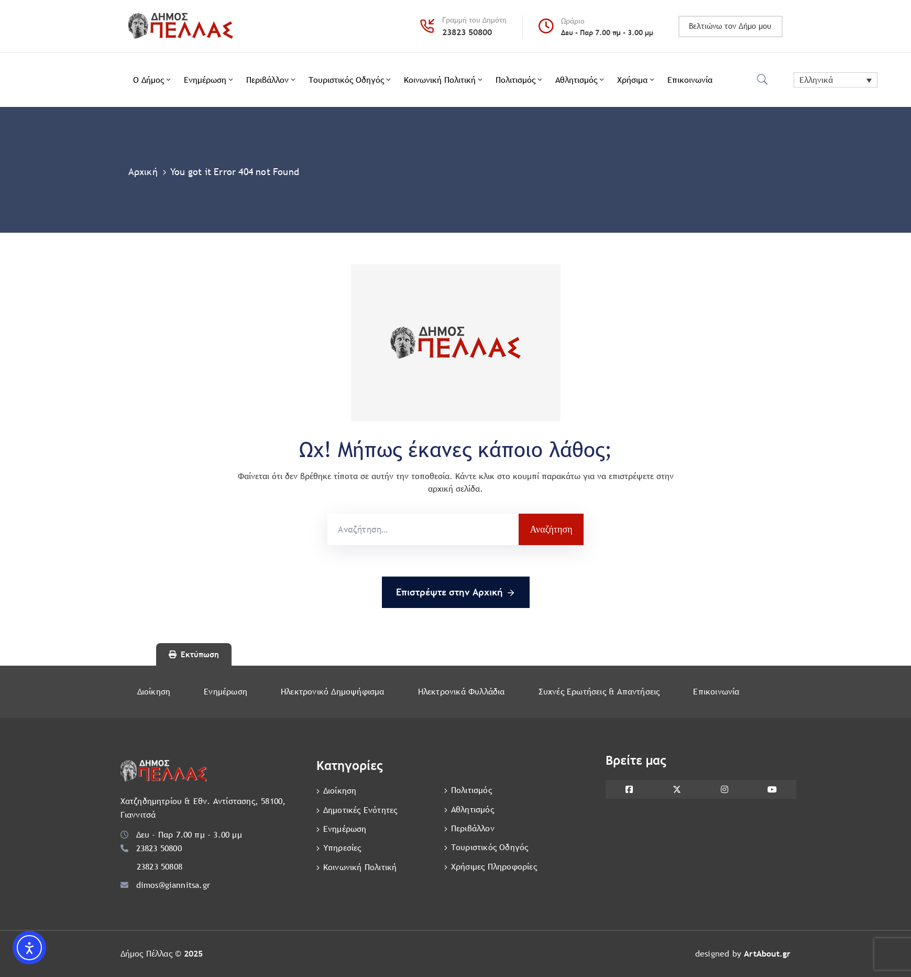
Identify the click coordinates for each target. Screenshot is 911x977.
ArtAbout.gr (767, 954)
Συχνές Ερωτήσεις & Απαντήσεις (599, 692)
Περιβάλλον (271, 80)
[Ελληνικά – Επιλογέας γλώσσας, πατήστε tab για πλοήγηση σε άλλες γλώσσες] (835, 80)
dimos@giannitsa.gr (173, 885)
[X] (677, 789)
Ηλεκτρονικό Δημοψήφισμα (333, 692)
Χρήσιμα (636, 80)
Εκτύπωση (194, 654)
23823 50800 (467, 32)
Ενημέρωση (209, 80)
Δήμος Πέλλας (146, 954)
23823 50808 (159, 867)
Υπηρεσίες (342, 847)
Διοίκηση (154, 692)
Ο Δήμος (152, 80)
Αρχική (143, 171)
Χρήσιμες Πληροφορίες (494, 866)
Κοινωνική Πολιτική (444, 80)
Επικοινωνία (689, 80)
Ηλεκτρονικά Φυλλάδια (461, 692)
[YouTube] (772, 789)
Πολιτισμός (520, 80)
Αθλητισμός (580, 80)
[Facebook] (629, 789)
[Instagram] (725, 789)
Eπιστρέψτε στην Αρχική (455, 593)
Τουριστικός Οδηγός (350, 80)
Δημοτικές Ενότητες (360, 810)
